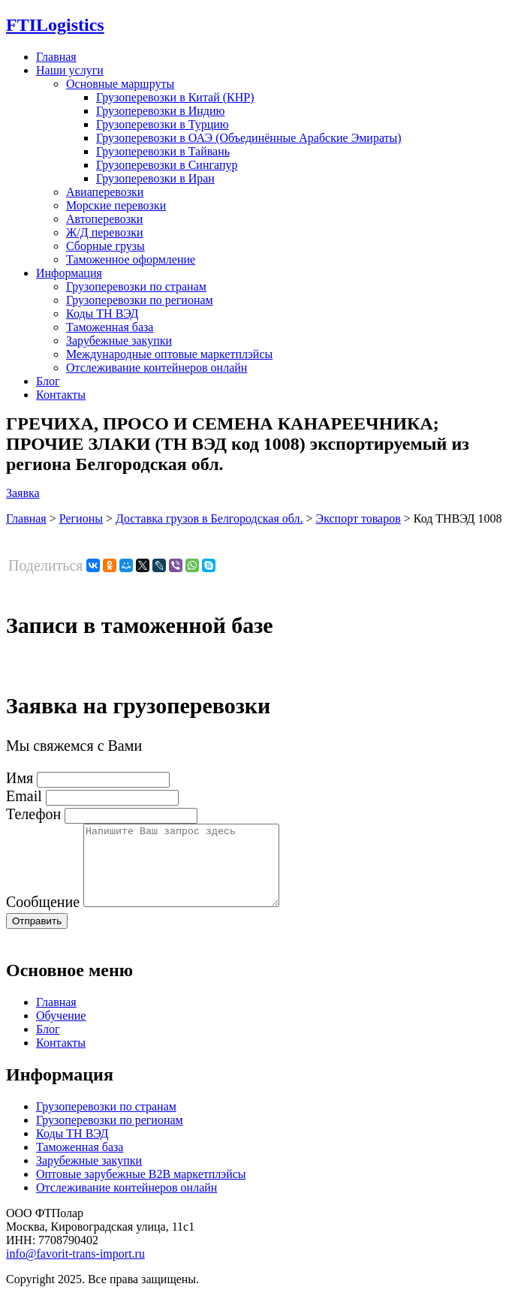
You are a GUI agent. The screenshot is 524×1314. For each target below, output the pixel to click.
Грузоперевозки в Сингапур (167, 164)
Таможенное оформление (130, 259)
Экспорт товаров (358, 518)
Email (24, 796)
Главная (56, 56)
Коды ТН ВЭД (102, 313)
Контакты (61, 394)
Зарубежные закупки (119, 340)
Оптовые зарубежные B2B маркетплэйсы (141, 1189)
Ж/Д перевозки (104, 232)
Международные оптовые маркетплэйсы (169, 354)
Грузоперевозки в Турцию (162, 124)
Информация (69, 273)
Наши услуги (70, 70)
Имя (19, 778)
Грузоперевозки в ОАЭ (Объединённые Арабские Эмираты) (249, 137)
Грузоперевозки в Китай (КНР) (175, 97)
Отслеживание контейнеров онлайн (156, 367)
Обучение (61, 1031)
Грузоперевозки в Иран (155, 178)
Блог (48, 381)
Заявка (23, 493)
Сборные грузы (105, 246)
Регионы (81, 518)
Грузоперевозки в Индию (160, 110)
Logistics (55, 25)
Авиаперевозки (104, 191)
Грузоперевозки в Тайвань (163, 151)
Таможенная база (109, 327)
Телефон (33, 814)
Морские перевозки (116, 205)
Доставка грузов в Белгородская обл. (209, 518)
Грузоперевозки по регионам (139, 300)
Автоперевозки (104, 218)
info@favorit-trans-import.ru (75, 1269)
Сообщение (43, 917)
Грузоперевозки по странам (136, 286)
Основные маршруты (120, 83)
